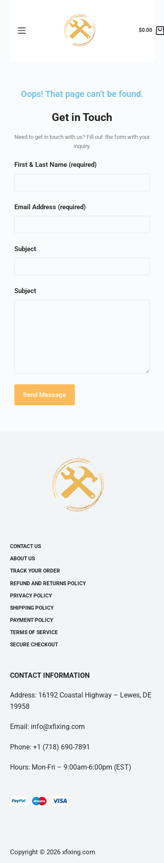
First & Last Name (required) (55, 165)
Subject (25, 249)
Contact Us (25, 546)
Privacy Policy (31, 596)
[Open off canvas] (22, 31)
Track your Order (35, 571)
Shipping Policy (32, 608)
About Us (22, 559)
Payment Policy (31, 620)
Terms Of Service (34, 632)
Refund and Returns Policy (48, 583)
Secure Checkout (34, 645)
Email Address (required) (50, 207)
